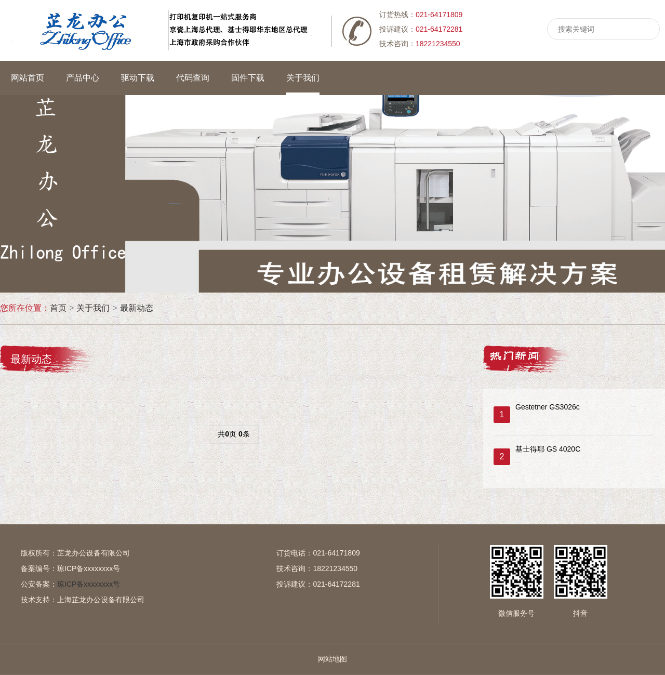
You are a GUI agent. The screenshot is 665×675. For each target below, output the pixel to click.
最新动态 (136, 307)
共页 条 (233, 434)
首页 (58, 307)
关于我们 (93, 307)
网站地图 (332, 659)
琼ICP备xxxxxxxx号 (88, 568)
